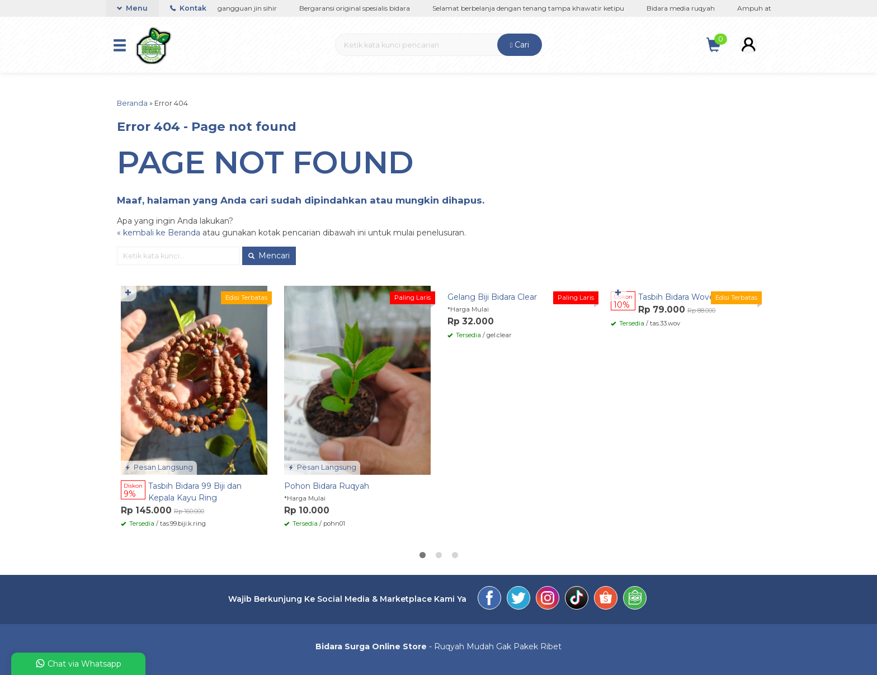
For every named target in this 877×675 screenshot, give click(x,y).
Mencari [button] (269, 256)
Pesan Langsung (159, 467)
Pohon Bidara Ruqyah (326, 486)
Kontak (188, 8)
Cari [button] (520, 45)
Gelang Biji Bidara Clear (492, 297)
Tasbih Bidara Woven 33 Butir (695, 297)
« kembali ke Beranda (158, 233)
